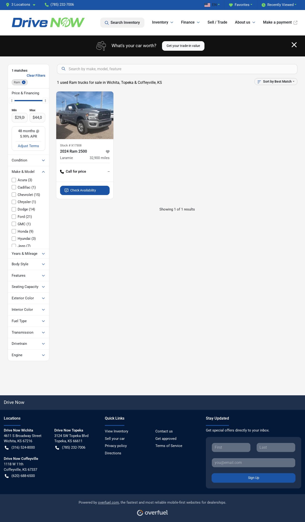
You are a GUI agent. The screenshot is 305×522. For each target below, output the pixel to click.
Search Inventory (122, 22)
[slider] (12, 101)
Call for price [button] (73, 171)
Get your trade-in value (183, 46)
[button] (22, 4)
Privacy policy (116, 446)
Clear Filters (36, 75)
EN (210, 5)
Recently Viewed (278, 5)
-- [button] (109, 171)
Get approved (165, 439)
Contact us (164, 431)
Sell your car (115, 439)
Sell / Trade (217, 22)
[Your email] (253, 462)
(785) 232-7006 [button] (59, 4)
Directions (113, 453)
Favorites (239, 5)
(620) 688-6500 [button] (20, 476)
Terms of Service (168, 446)
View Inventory (116, 431)
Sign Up (253, 478)
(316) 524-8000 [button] (20, 447)
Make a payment (280, 22)
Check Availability (80, 190)
